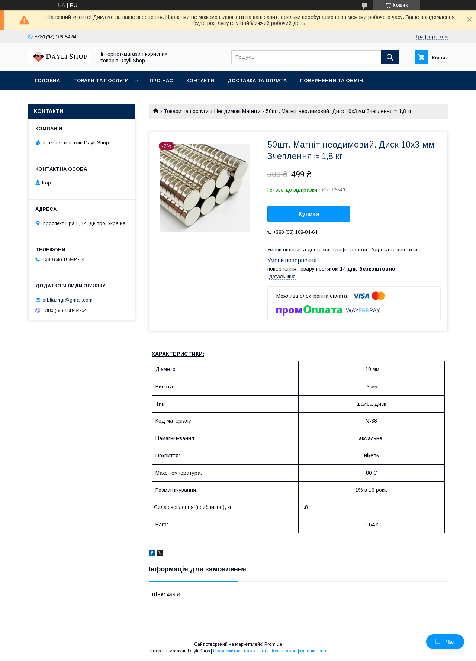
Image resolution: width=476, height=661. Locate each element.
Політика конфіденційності (298, 651)
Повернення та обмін (331, 80)
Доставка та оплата (257, 80)
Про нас (161, 80)
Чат (445, 641)
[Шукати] (390, 57)
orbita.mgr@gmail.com (67, 300)
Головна (47, 80)
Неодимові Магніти (237, 111)
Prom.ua (273, 644)
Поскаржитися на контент (239, 651)
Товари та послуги (101, 80)
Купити (309, 214)
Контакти (200, 80)
